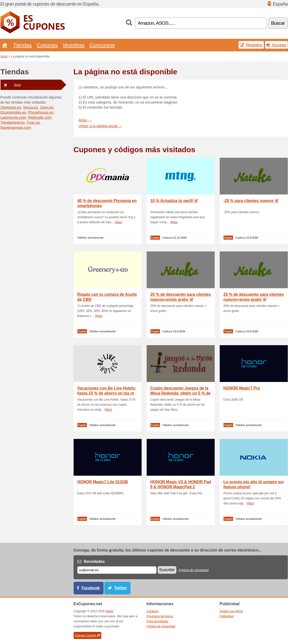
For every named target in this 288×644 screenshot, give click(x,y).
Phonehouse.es (40, 112)
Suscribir (167, 570)
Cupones (47, 45)
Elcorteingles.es (13, 112)
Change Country (87, 635)
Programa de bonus (160, 616)
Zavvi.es (46, 107)
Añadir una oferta (231, 611)
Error (11, 85)
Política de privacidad (194, 570)
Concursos (102, 45)
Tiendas (22, 45)
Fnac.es (33, 122)
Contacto (153, 611)
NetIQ (109, 611)
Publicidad (227, 616)
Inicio (4, 56)
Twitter (120, 588)
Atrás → (85, 120)
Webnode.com (39, 117)
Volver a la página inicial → (100, 126)
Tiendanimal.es (13, 122)
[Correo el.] (116, 570)
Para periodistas (158, 621)
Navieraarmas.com (16, 127)
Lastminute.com (13, 117)
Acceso (276, 44)
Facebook (91, 588)
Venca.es (30, 107)
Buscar (278, 23)
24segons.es (11, 107)
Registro (251, 44)
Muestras (73, 45)
